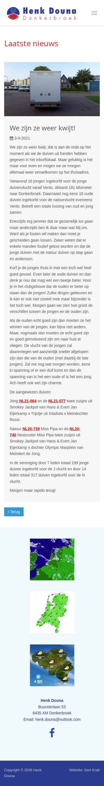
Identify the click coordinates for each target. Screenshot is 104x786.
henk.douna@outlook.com (57, 719)
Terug (14, 512)
